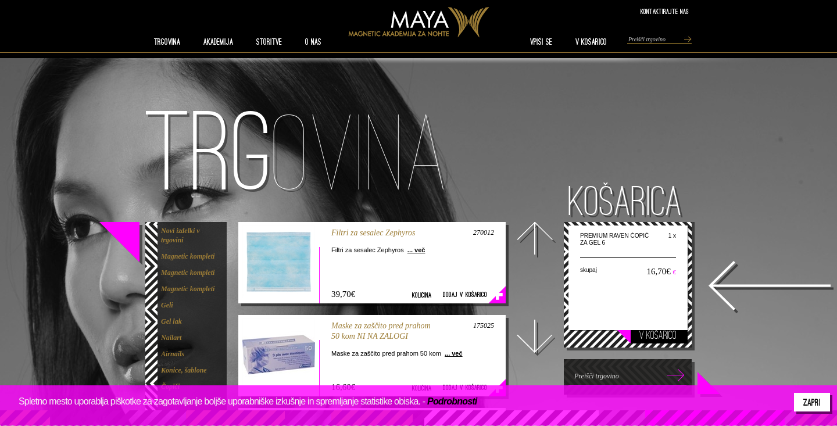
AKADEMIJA (218, 42)
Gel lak (171, 321)
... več (416, 249)
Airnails (172, 354)
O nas (313, 42)
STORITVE (269, 42)
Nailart (171, 338)
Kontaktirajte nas (665, 11)
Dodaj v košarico (465, 294)
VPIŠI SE (541, 42)
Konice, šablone (184, 370)
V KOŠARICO (591, 42)
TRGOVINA (167, 42)
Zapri (812, 402)
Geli (167, 305)
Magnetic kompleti (187, 256)
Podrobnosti (452, 401)
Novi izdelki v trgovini (180, 235)
